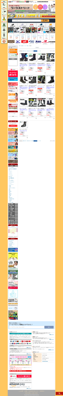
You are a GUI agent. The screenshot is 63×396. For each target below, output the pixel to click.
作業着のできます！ (4, 10)
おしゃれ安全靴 (11, 167)
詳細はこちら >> (29, 347)
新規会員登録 (12, 49)
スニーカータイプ (11, 181)
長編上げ (10, 194)
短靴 (9, 192)
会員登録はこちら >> (51, 349)
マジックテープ (11, 184)
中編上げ (10, 193)
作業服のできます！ (4, 3)
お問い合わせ (11, 246)
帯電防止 (10, 191)
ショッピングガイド (12, 96)
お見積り (4, 35)
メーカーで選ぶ (11, 202)
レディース (10, 174)
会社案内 (10, 245)
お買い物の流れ (26, 12)
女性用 (10, 186)
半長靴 (10, 195)
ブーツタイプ (11, 175)
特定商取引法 (42, 391)
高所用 (10, 185)
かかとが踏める (11, 180)
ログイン (11, 52)
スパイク (10, 183)
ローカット (10, 173)
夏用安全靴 (10, 197)
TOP (19, 45)
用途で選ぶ (10, 176)
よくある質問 (13, 12)
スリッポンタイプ (11, 182)
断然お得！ (4, 40)
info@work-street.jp (45, 361)
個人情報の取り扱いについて (33, 391)
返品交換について (49, 12)
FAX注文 (4, 30)
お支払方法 (37, 12)
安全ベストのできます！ (4, 17)
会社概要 (26, 391)
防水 (9, 196)
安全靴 (22, 45)
